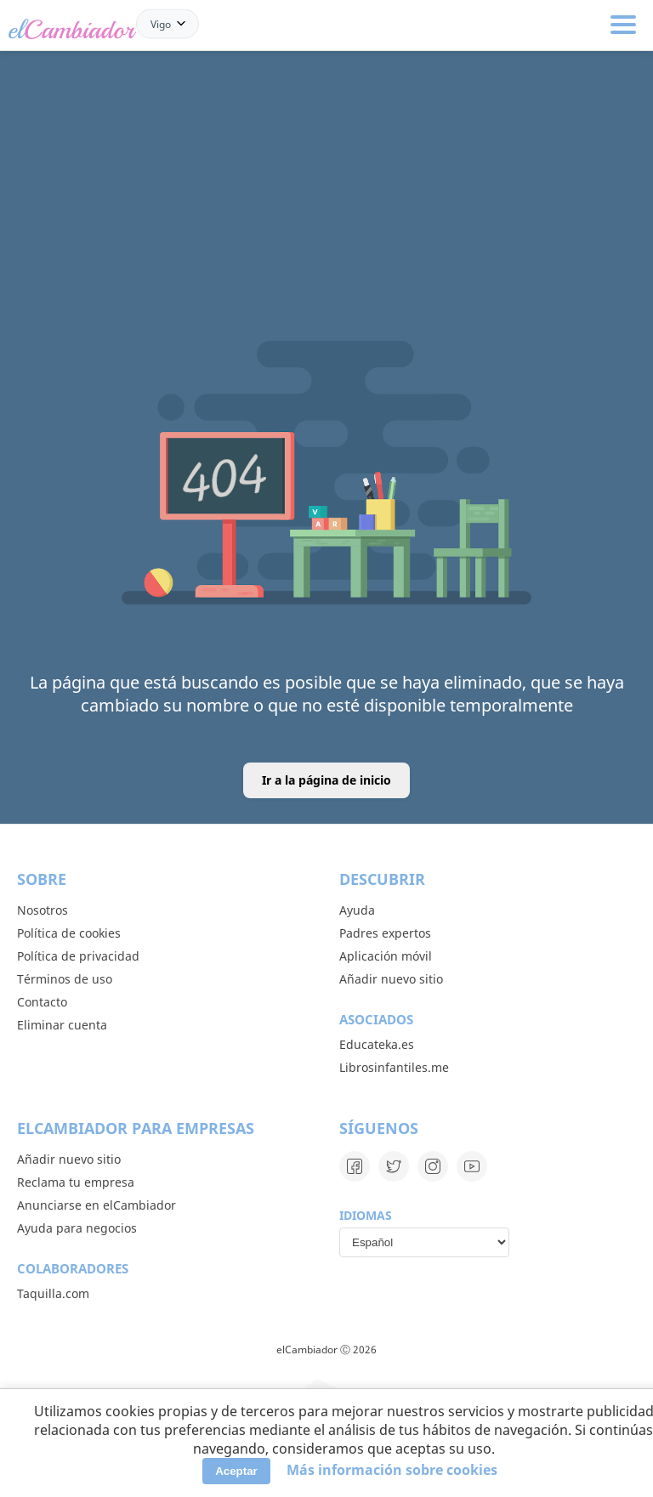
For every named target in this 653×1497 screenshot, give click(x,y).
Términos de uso (64, 979)
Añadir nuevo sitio (391, 979)
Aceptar (236, 1471)
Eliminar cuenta (62, 1025)
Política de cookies (69, 933)
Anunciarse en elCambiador (96, 1205)
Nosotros (42, 910)
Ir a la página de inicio (326, 780)
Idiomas (365, 1215)
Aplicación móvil (385, 956)
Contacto (42, 1002)
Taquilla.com (53, 1293)
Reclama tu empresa (75, 1182)
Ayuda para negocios (77, 1228)
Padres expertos (385, 933)
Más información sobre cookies (392, 1469)
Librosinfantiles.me (394, 1067)
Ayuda (357, 910)
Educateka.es (376, 1044)
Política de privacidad (78, 956)
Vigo (160, 23)
